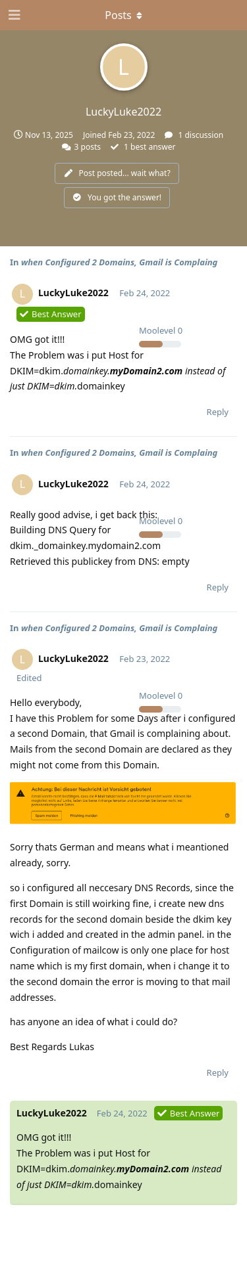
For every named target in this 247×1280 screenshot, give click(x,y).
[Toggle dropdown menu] (124, 15)
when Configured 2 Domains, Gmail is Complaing (119, 262)
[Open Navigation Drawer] (13, 15)
